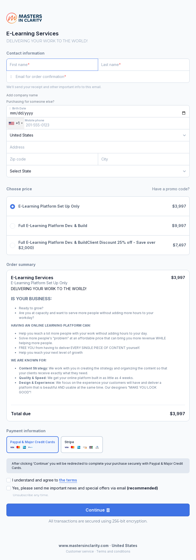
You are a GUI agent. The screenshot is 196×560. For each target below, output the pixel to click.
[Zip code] (52, 159)
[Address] (95, 147)
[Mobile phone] (98, 123)
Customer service (80, 551)
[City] (143, 159)
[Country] (98, 135)
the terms (68, 480)
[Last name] (143, 65)
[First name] (52, 65)
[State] (98, 171)
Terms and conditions (113, 551)
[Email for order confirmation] (103, 77)
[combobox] (15, 123)
